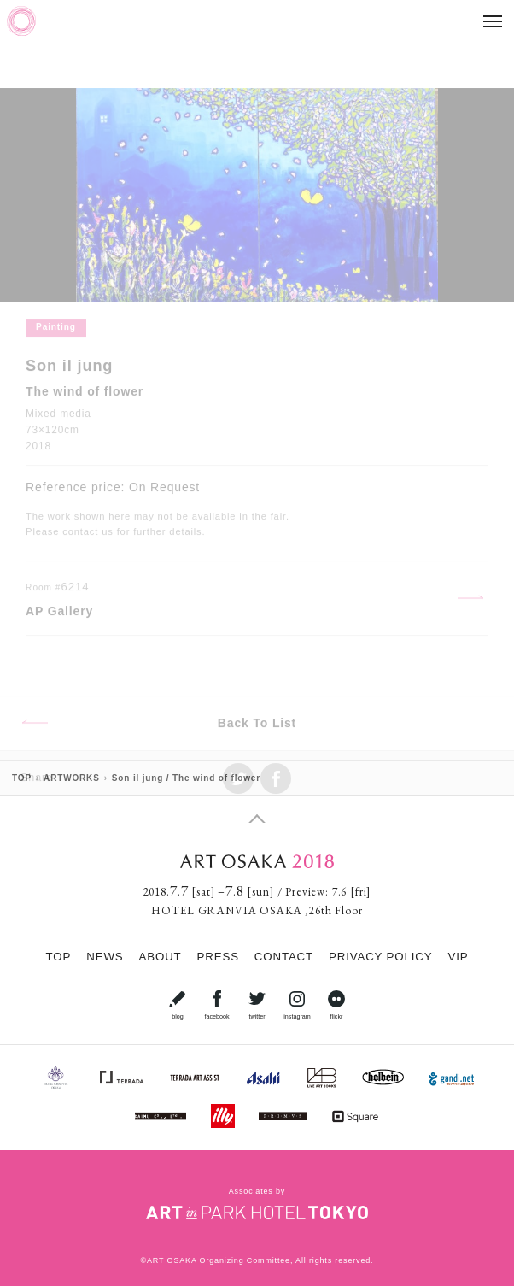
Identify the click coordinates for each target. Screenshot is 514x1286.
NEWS (104, 956)
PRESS (218, 956)
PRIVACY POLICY (380, 956)
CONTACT (283, 956)
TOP (59, 956)
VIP (457, 956)
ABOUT (160, 956)
